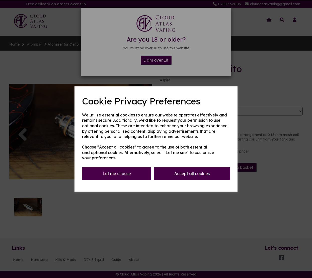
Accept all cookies (192, 173)
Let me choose (117, 173)
